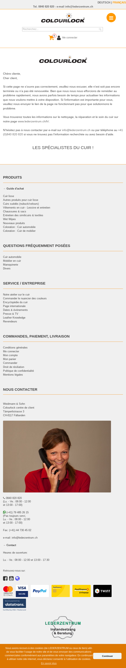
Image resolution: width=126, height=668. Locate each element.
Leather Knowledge (14, 317)
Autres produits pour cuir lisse (20, 199)
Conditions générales (15, 347)
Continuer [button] (107, 656)
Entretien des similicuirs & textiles (23, 215)
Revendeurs (10, 321)
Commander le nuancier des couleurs (25, 298)
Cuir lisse (8, 196)
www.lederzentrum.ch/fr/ (33, 121)
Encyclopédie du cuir (15, 302)
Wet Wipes (9, 219)
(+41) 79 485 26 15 (16, 512)
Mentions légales (13, 374)
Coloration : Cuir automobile (19, 227)
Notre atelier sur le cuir (16, 294)
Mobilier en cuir (12, 260)
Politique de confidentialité (18, 370)
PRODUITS (12, 177)
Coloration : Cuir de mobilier (19, 230)
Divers (7, 268)
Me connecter (11, 351)
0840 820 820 (46, 6)
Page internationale (14, 306)
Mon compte (10, 355)
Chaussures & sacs (14, 211)
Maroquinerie (10, 264)
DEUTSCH (104, 2)
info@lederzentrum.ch (79, 6)
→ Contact (9, 545)
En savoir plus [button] (49, 663)
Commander (10, 362)
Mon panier (9, 359)
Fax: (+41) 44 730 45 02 (17, 530)
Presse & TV (10, 313)
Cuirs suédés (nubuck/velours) (21, 203)
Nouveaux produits (14, 223)
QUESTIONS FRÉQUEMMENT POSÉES (36, 245)
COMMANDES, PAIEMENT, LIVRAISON (36, 336)
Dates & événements (15, 309)
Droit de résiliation (13, 366)
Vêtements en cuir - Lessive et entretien (26, 207)
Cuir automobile (12, 256)
